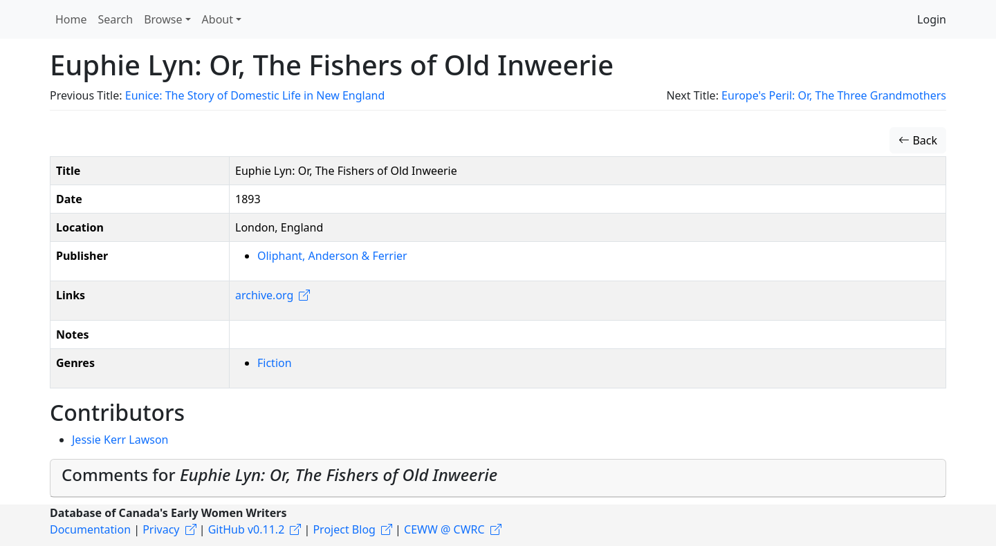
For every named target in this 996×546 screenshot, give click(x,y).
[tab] (498, 478)
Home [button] (71, 19)
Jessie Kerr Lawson (120, 439)
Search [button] (115, 19)
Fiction (274, 362)
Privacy (160, 529)
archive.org (264, 295)
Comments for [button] (279, 474)
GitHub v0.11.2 (246, 529)
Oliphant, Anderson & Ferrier (332, 255)
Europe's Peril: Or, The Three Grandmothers (833, 95)
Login (931, 19)
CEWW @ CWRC (444, 529)
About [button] (217, 19)
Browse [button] (163, 19)
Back (917, 140)
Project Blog (344, 529)
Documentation (90, 529)
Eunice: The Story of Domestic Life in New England (255, 95)
